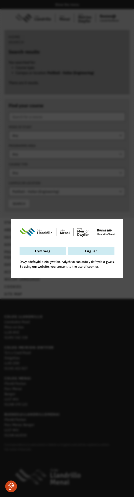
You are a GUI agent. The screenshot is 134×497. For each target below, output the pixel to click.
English (91, 251)
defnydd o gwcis (102, 262)
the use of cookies (85, 266)
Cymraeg (43, 251)
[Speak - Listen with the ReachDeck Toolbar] (11, 486)
